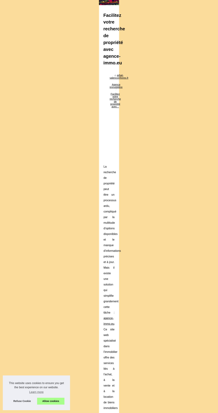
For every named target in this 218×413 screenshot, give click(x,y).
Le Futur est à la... (176, 249)
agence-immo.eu (138, 154)
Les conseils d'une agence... (182, 180)
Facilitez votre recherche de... (182, 233)
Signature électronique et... (181, 268)
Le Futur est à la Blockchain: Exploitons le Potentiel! (62, 392)
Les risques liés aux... (178, 199)
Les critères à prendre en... (181, 313)
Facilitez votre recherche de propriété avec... (93, 88)
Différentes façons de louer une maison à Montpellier (62, 398)
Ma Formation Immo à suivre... (183, 241)
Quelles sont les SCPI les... (181, 329)
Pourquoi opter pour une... (180, 321)
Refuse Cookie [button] (22, 401)
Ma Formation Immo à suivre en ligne (35, 363)
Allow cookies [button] (50, 401)
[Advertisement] (83, 118)
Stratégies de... (174, 275)
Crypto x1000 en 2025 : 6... (181, 294)
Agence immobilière (54, 88)
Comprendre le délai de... (180, 214)
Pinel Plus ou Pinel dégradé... (182, 206)
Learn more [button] (36, 392)
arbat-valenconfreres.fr (27, 88)
